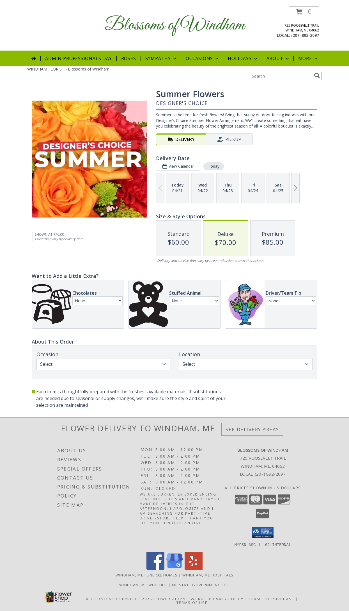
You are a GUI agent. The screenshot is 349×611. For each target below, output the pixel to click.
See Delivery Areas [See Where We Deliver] (252, 429)
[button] (304, 11)
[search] (317, 75)
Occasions (203, 58)
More (308, 58)
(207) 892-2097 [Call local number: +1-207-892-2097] (305, 35)
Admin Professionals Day (78, 58)
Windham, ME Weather (143, 584)
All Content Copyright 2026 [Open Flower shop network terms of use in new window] (119, 598)
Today (213, 166)
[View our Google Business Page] (174, 568)
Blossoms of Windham (175, 25)
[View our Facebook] (155, 568)
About (278, 58)
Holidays (243, 58)
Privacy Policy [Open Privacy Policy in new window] (226, 598)
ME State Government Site (201, 584)
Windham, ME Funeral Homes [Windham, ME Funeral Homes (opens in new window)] (147, 574)
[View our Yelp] (194, 568)
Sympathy (161, 58)
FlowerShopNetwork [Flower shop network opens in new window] (178, 598)
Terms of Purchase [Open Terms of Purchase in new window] (271, 598)
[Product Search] (281, 76)
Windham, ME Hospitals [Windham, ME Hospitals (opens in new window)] (207, 574)
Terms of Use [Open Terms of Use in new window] (192, 602)
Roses (128, 58)
